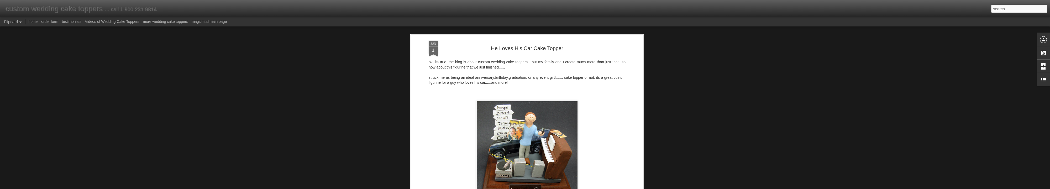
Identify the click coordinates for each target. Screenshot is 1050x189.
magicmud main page (209, 21)
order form (49, 21)
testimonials (71, 21)
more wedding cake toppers (165, 21)
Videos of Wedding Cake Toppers (112, 21)
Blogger (541, 186)
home (33, 21)
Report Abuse (557, 186)
